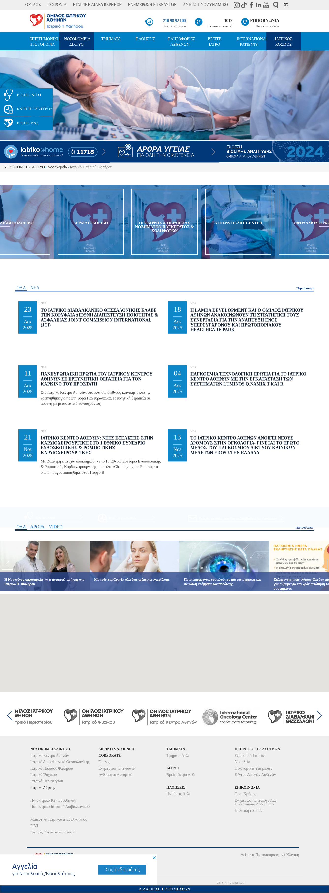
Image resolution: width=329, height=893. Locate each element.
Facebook (251, 5)
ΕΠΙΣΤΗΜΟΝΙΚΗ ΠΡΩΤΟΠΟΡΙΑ (44, 41)
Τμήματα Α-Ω (177, 755)
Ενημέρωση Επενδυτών (117, 768)
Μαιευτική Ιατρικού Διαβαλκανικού (58, 819)
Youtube (266, 5)
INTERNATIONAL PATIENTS (251, 41)
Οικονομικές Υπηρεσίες (253, 768)
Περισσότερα (305, 475)
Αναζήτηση (276, 5)
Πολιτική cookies (248, 810)
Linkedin (258, 5)
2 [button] (164, 137)
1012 (228, 20)
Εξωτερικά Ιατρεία (249, 755)
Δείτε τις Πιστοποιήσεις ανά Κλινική (270, 855)
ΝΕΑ (34, 474)
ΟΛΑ (21, 474)
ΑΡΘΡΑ (37, 593)
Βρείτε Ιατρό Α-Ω (180, 775)
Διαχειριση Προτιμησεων (164, 889)
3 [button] (171, 137)
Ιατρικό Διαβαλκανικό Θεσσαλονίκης (60, 762)
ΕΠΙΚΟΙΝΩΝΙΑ (264, 20)
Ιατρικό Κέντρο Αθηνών (49, 755)
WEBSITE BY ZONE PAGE (231, 883)
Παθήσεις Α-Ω (178, 793)
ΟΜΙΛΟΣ (33, 4)
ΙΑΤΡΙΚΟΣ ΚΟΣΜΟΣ (283, 41)
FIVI (34, 826)
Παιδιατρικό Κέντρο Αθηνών (53, 800)
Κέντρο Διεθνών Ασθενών (255, 775)
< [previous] (5, 95)
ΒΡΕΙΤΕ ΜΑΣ (27, 123)
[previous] (5, 222)
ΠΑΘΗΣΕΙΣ (145, 39)
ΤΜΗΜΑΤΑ (111, 39)
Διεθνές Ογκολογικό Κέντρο (52, 832)
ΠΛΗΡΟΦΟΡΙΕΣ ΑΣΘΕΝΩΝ (181, 41)
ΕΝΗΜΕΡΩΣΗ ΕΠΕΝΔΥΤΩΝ (152, 4)
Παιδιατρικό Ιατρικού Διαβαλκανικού (60, 806)
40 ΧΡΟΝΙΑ (57, 4)
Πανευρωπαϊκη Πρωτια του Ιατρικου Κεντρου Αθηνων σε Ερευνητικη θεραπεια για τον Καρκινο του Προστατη (96, 566)
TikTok (244, 5)
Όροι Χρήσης (245, 794)
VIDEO (56, 593)
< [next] (324, 95)
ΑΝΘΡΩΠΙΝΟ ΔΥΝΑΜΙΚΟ (205, 4)
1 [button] (157, 137)
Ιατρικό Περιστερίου (46, 781)
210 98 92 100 (174, 20)
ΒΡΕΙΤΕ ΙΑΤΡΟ (214, 41)
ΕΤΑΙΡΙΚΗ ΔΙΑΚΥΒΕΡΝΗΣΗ (97, 4)
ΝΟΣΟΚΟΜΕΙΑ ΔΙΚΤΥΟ (77, 41)
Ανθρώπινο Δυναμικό (115, 775)
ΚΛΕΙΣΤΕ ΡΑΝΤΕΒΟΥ (35, 109)
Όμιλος (104, 762)
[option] (164, 95)
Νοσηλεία (242, 762)
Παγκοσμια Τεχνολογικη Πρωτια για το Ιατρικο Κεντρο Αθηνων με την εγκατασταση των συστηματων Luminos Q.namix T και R (248, 566)
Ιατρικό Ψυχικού (43, 775)
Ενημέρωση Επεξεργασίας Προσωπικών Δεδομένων (255, 802)
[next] (324, 222)
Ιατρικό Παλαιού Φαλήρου (51, 768)
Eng (285, 5)
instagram (236, 5)
